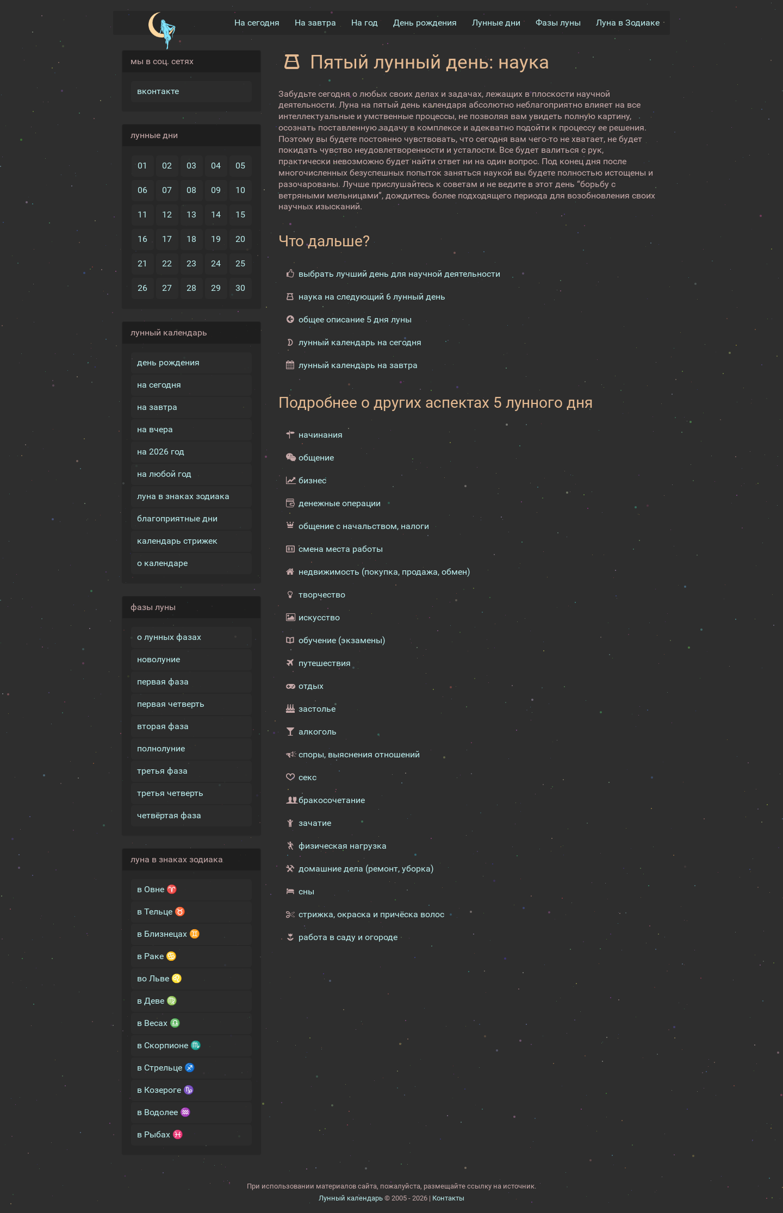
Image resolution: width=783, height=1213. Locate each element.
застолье (317, 709)
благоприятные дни (177, 518)
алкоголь (318, 731)
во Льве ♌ (159, 978)
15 (240, 214)
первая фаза (163, 681)
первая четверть (170, 704)
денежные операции (340, 503)
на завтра (157, 407)
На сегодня (256, 22)
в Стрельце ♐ (166, 1067)
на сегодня (159, 385)
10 (240, 190)
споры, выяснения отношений (359, 754)
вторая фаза (163, 726)
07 (167, 190)
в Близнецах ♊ (168, 934)
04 (216, 165)
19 (216, 239)
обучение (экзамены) (342, 640)
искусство (319, 617)
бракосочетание (332, 800)
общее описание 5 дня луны (355, 319)
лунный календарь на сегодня (360, 342)
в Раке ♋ (157, 956)
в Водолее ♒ (164, 1112)
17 (167, 239)
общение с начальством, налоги (364, 526)
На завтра (315, 22)
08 (191, 190)
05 (240, 165)
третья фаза (162, 771)
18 (191, 239)
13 (191, 214)
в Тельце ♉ (161, 911)
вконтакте (158, 91)
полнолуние (161, 748)
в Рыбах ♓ (160, 1134)
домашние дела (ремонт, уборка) (366, 868)
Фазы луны (558, 22)
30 (240, 288)
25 (240, 263)
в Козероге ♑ (165, 1090)
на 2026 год (160, 451)
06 (142, 190)
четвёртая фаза (169, 815)
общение (316, 457)
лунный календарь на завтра (358, 365)
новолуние (158, 659)
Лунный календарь (351, 1198)
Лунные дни (496, 22)
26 (142, 288)
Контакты (448, 1198)
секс (307, 777)
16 (142, 239)
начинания (321, 435)
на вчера (155, 429)
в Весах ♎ (159, 1023)
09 (216, 190)
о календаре (162, 563)
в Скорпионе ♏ (169, 1045)
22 (167, 263)
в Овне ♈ (157, 889)
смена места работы (341, 549)
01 (142, 165)
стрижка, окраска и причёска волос (371, 914)
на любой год (164, 474)
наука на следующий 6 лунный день (372, 296)
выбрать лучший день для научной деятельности (399, 274)
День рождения (425, 22)
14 (216, 214)
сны (306, 891)
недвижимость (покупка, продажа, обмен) (384, 572)
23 (191, 263)
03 (191, 165)
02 (167, 165)
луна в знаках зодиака (183, 496)
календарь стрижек (177, 541)
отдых (311, 686)
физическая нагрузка (343, 846)
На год (364, 22)
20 (240, 239)
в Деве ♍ (157, 1001)
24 (216, 263)
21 (142, 263)
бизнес (312, 480)
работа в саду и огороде (348, 937)
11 (142, 214)
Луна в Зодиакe (628, 22)
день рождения (168, 362)
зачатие (315, 823)
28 (191, 288)
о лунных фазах (169, 637)
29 (216, 288)
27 (167, 288)
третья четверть (170, 793)
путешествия (325, 663)
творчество (322, 594)
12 (167, 214)
